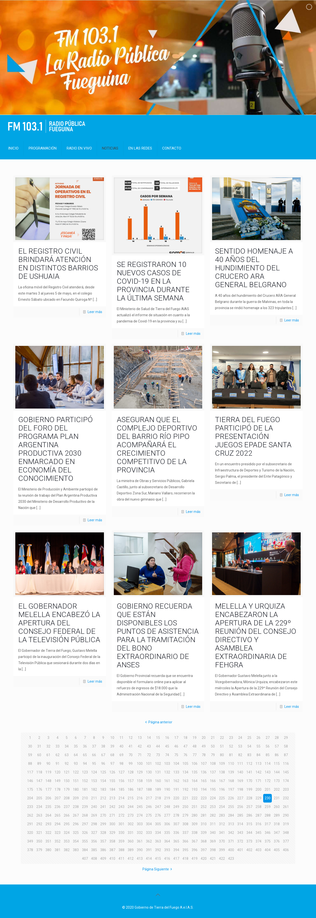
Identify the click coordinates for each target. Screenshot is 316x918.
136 (204, 772)
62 (57, 755)
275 (149, 815)
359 (121, 841)
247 (158, 807)
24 (240, 738)
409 (103, 859)
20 (204, 738)
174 (286, 781)
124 (94, 772)
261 (286, 807)
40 (121, 746)
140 (240, 772)
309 (195, 824)
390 (140, 850)
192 (185, 789)
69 (121, 755)
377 (286, 841)
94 (85, 764)
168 (231, 781)
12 (131, 738)
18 (185, 738)
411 (121, 859)
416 (167, 859)
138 (222, 772)
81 (231, 755)
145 (286, 772)
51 (222, 746)
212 (103, 798)
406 (286, 850)
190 (167, 789)
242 (112, 807)
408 (94, 859)
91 (57, 764)
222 (195, 798)
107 (204, 764)
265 (57, 815)
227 (240, 798)
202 (277, 789)
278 (176, 815)
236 (57, 807)
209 (76, 798)
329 (112, 833)
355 (85, 841)
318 (277, 824)
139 (231, 772)
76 (185, 755)
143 (268, 772)
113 (258, 764)
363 (158, 841)
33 (57, 746)
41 (131, 746)
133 (176, 772)
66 (94, 755)
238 (76, 807)
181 (85, 789)
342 (231, 833)
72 (149, 755)
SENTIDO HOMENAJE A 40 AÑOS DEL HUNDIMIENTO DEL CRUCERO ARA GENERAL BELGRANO (254, 268)
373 (249, 841)
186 (131, 789)
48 (195, 746)
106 (195, 764)
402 (249, 850)
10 (112, 738)
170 (249, 781)
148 (48, 781)
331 (131, 833)
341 (222, 833)
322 (48, 833)
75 (176, 755)
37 (94, 746)
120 (57, 772)
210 (85, 798)
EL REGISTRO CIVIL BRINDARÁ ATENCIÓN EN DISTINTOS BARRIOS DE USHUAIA (58, 264)
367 (195, 841)
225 (222, 798)
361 (140, 841)
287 (258, 815)
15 (158, 738)
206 (48, 798)
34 (67, 746)
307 (176, 824)
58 (286, 746)
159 (149, 781)
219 (167, 798)
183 (103, 789)
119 (48, 772)
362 (149, 841)
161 (167, 781)
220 (176, 798)
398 (213, 850)
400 (231, 850)
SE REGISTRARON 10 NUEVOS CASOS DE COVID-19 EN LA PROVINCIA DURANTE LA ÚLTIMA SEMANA (153, 281)
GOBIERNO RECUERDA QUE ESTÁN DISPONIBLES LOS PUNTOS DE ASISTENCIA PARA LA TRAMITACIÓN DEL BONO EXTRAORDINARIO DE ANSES (158, 635)
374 (258, 841)
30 (30, 746)
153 (94, 781)
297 (85, 824)
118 (39, 772)
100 (140, 764)
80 (222, 755)
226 (231, 798)
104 (176, 764)
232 (286, 798)
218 (158, 798)
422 (222, 859)
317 (268, 824)
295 (67, 824)
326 (85, 833)
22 (222, 738)
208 (67, 798)
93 (76, 764)
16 (167, 738)
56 (268, 746)
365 (176, 841)
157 (131, 781)
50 (213, 746)
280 (195, 815)
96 (103, 764)
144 (277, 772)
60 (39, 755)
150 (67, 781)
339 (204, 833)
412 (131, 859)
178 (57, 789)
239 (85, 807)
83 (249, 755)
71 (140, 755)
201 (268, 789)
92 (67, 764)
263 (39, 815)
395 (185, 850)
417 (176, 859)
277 (167, 815)
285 (240, 815)
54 (249, 746)
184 (112, 789)
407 (85, 859)
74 (167, 755)
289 (277, 815)
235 (48, 807)
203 (286, 789)
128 (131, 772)
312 (222, 824)
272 (121, 815)
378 (30, 850)
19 (195, 738)
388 (121, 850)
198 (240, 789)
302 (131, 824)
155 (112, 781)
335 (167, 833)
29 (286, 738)
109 (222, 764)
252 (204, 807)
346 (268, 833)
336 (176, 833)
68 (112, 755)
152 (85, 781)
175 (30, 789)
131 (158, 772)
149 (57, 781)
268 (85, 815)
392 (158, 850)
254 (222, 807)
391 (149, 850)
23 (231, 738)
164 (195, 781)
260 (277, 807)
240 (94, 807)
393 (167, 850)
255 (231, 807)
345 (258, 833)
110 (231, 764)
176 (39, 789)
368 (204, 841)
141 (249, 772)
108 (213, 764)
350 (39, 841)
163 (185, 781)
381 (57, 850)
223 (204, 798)
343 (240, 833)
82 (240, 755)
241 (103, 807)
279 (185, 815)
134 (185, 772)
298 (94, 824)
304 (149, 824)
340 (213, 833)
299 (103, 824)
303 (140, 824)
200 (258, 789)
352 (57, 841)
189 (158, 789)
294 (57, 824)
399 (222, 850)
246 (149, 807)
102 (158, 764)
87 (286, 755)
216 (140, 798)
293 (48, 824)
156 (121, 781)
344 (249, 833)
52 (231, 746)
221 (185, 798)
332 (140, 833)
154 (103, 781)
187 (140, 789)
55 (258, 746)
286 (249, 815)
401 (240, 850)
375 (268, 841)
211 (94, 798)
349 (30, 841)
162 (176, 781)
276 (158, 815)
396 (195, 850)
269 (94, 815)
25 (249, 738)
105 (185, 764)
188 (149, 789)
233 (30, 807)
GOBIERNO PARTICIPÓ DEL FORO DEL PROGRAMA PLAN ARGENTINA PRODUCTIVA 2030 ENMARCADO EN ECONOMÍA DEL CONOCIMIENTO (55, 449)
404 (268, 850)
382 (67, 850)
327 (94, 833)
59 (30, 755)
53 (240, 746)
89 (39, 764)
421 (213, 859)
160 (158, 781)
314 (240, 824)
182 (94, 789)
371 (231, 841)
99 (131, 764)
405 (277, 850)
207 (57, 798)
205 (39, 798)
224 (213, 798)
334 (158, 833)
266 (67, 815)
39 (112, 746)
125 (103, 772)
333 (149, 833)
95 (94, 764)
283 (222, 815)
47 (185, 746)
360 (131, 841)
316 (258, 824)
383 (76, 850)
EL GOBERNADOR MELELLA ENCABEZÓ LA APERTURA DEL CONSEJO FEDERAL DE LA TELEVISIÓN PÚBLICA (59, 623)
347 (277, 833)
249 (176, 807)
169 (240, 781)
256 (240, 807)
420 (204, 859)
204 (30, 798)
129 (140, 772)
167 (222, 781)
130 (149, 772)
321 (39, 833)
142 (258, 772)
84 (258, 755)
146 (30, 781)
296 (76, 824)
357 (103, 841)
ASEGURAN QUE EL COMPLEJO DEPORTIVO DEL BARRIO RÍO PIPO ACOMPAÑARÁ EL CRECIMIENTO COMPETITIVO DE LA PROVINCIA (157, 444)
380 (48, 850)
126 (112, 772)
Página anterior (158, 722)
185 (121, 789)
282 (213, 815)
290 (286, 815)
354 (76, 841)
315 (249, 824)
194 (204, 789)
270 (103, 815)
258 (258, 807)
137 (213, 772)
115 (277, 764)
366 (185, 841)
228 (249, 798)
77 (195, 755)
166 (213, 781)
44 (158, 746)
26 (258, 738)
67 (103, 755)
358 (112, 841)
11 (121, 738)
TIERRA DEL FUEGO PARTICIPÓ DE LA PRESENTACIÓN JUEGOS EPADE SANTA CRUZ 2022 (253, 436)
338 (195, 833)
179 (67, 789)
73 (158, 755)
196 (222, 789)
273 (131, 815)
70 (131, 755)
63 (67, 755)
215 (131, 798)
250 (185, 807)
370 (222, 841)
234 (39, 807)
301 (121, 824)
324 (67, 833)
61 (48, 755)
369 (213, 841)
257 (249, 807)
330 (121, 833)
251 (195, 807)
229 (258, 798)
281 (204, 815)
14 (149, 738)
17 (176, 738)
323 (57, 833)
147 (39, 781)
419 (195, 859)
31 (39, 746)
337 (185, 833)
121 (67, 772)
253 (213, 807)
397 (204, 850)
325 (76, 833)
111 (240, 764)
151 (76, 781)
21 (213, 738)
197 (231, 789)
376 (277, 841)
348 (286, 833)
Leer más (95, 312)
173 (277, 781)
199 (249, 789)
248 (167, 807)
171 (258, 781)
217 (149, 798)
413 (140, 859)
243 (121, 807)
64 (76, 755)
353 (67, 841)
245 (140, 807)
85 (268, 755)
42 (140, 746)
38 (103, 746)
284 (231, 815)
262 (30, 815)
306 (167, 824)
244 (131, 807)
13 (140, 738)
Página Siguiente (158, 869)
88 (30, 764)
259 (268, 807)
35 (76, 746)
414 (149, 859)
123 (85, 772)
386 (103, 850)
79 (213, 755)
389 (131, 850)
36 (85, 746)
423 (231, 859)
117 (30, 772)
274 (140, 815)
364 (167, 841)
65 (85, 755)
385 (94, 850)
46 (176, 746)
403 (258, 850)
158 (140, 781)
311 (213, 824)
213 (112, 798)
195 (213, 789)
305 (158, 824)
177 (48, 789)
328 (103, 833)
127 (121, 772)
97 (112, 764)
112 (249, 764)
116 (286, 764)
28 (277, 738)
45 (167, 746)
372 (240, 841)
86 (277, 755)
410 (112, 859)
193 (195, 789)
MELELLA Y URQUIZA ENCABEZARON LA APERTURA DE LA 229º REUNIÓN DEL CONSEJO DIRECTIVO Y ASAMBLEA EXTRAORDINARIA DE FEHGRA (255, 635)
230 (268, 798)
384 (85, 850)
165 (204, 781)
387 (112, 850)
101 (149, 764)
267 (76, 815)
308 (185, 824)
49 (204, 746)
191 (176, 789)
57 (277, 746)
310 (204, 824)
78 (204, 755)
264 (48, 815)
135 (195, 772)
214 (121, 798)
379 (39, 850)
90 (48, 764)
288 (268, 815)
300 (112, 824)
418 (185, 859)
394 (176, 850)
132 (167, 772)
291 (30, 824)
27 (268, 738)
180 (76, 789)
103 (167, 764)
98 (121, 764)
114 (268, 764)
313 (231, 824)
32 (48, 746)
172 (268, 781)
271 (112, 815)
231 (277, 798)
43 (149, 746)
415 (158, 859)
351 (48, 841)
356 (94, 841)
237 (67, 807)
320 (30, 833)
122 (76, 772)
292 (39, 824)
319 (286, 824)
